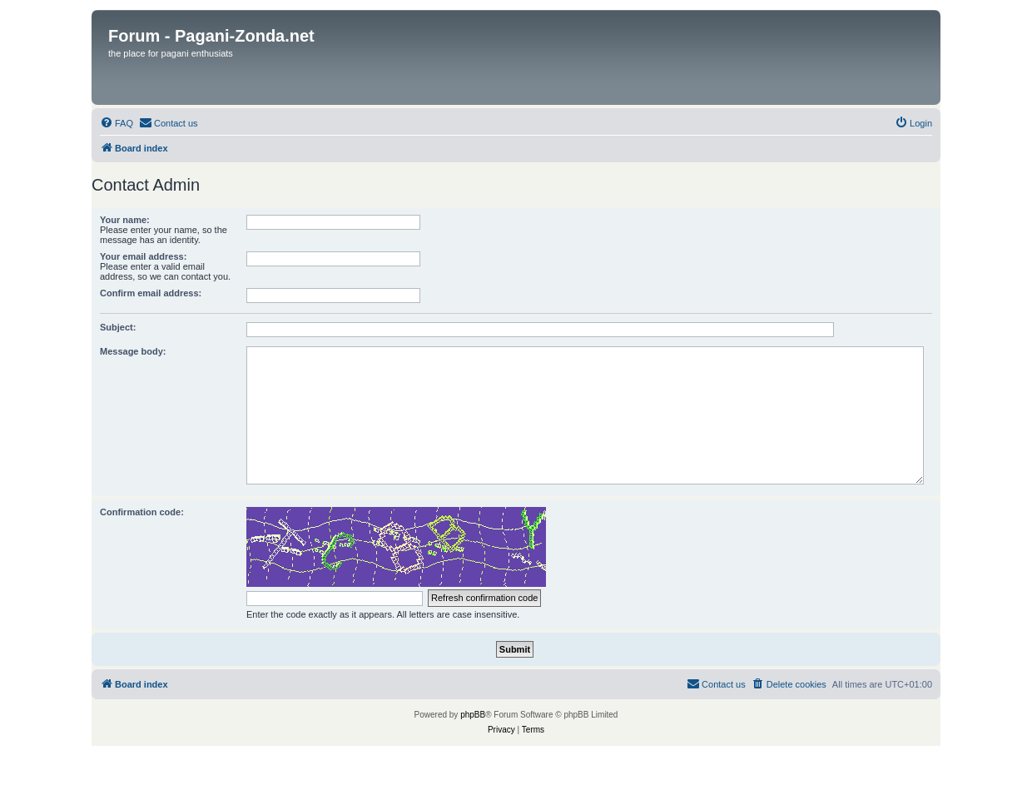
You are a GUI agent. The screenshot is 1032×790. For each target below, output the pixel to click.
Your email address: (143, 256)
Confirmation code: (142, 512)
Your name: (125, 220)
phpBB (472, 714)
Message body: (133, 351)
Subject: (118, 327)
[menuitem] (116, 123)
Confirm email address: (150, 293)
